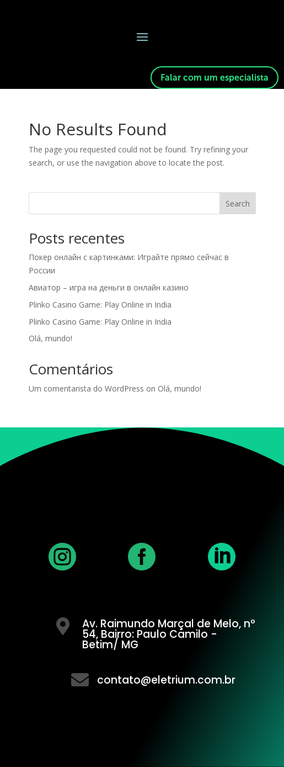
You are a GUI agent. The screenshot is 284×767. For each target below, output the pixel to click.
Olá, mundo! (50, 338)
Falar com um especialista (214, 77)
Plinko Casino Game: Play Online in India (100, 304)
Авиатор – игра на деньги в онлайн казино (109, 287)
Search (238, 203)
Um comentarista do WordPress (86, 388)
